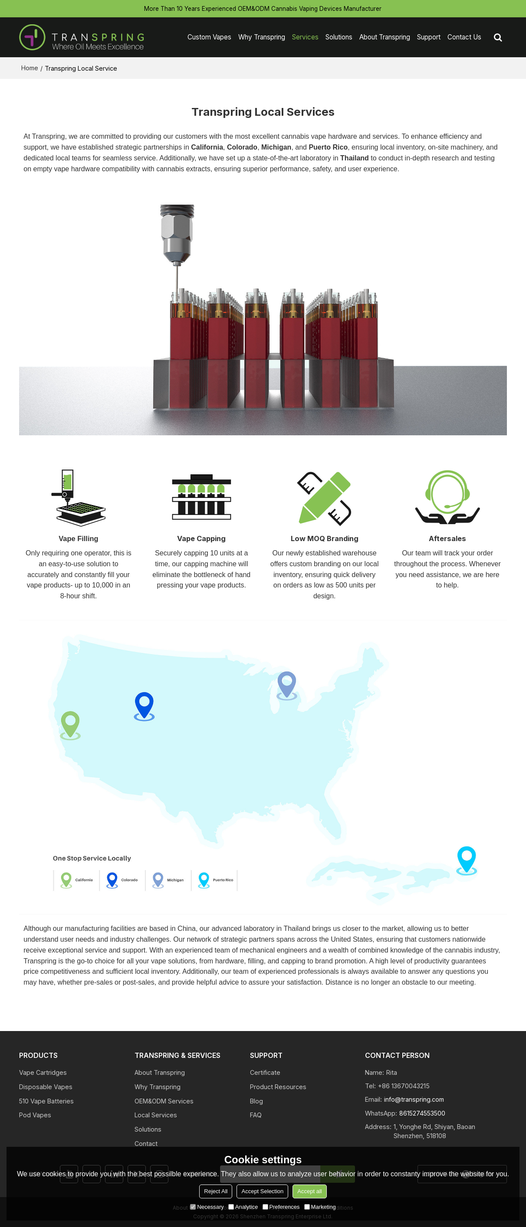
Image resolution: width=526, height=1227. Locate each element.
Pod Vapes (35, 1115)
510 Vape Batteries (46, 1100)
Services (305, 37)
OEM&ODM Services (164, 1100)
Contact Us (464, 37)
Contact (146, 1143)
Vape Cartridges (43, 1072)
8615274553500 (423, 1112)
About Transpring (384, 37)
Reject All (215, 1191)
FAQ (256, 1115)
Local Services (156, 1115)
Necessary (207, 1207)
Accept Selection (262, 1191)
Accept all (309, 1191)
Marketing (320, 1207)
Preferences (281, 1207)
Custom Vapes (209, 37)
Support (429, 37)
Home (29, 67)
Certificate (265, 1072)
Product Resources (278, 1086)
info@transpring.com (414, 1098)
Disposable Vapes (45, 1086)
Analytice (243, 1207)
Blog (256, 1100)
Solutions (338, 37)
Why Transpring (261, 37)
